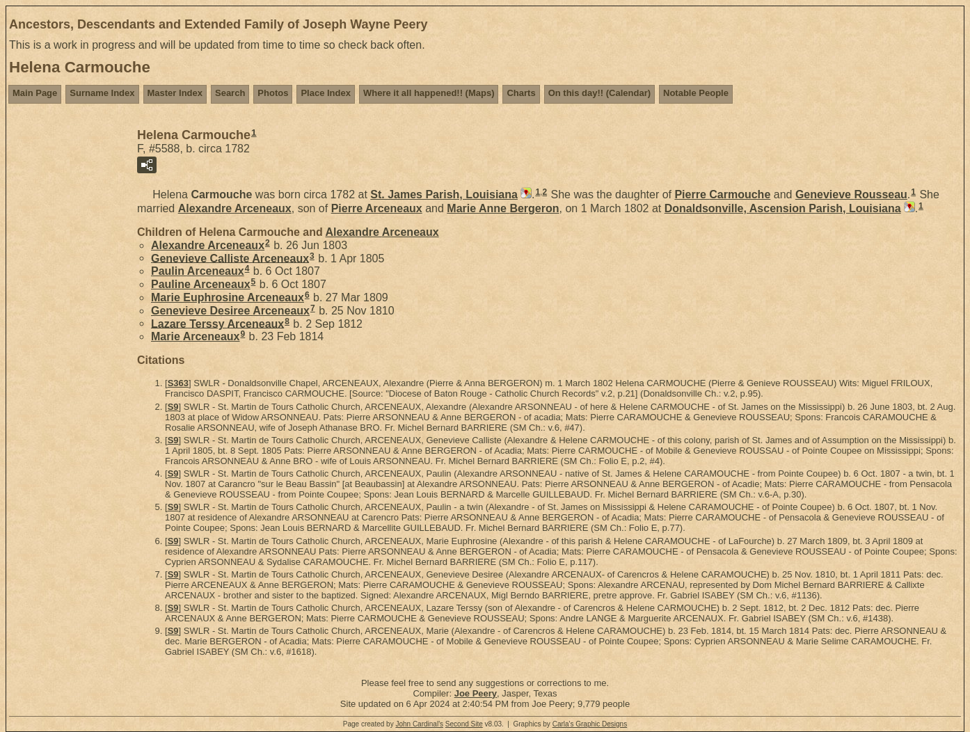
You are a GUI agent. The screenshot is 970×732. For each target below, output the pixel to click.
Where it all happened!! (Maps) (429, 93)
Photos (272, 93)
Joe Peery (475, 693)
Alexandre (235, 208)
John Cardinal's (419, 724)
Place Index (326, 93)
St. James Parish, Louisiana (444, 194)
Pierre (722, 194)
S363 (178, 383)
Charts (521, 93)
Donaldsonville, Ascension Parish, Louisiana (783, 208)
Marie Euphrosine (227, 297)
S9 (173, 406)
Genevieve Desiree (230, 311)
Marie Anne (503, 208)
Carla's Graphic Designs (590, 724)
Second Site (464, 724)
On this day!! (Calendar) (599, 93)
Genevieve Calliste (230, 258)
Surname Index (102, 93)
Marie (195, 336)
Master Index (175, 93)
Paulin (197, 271)
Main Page (35, 93)
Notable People (696, 93)
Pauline (201, 284)
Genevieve (851, 194)
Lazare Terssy (217, 323)
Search (230, 93)
